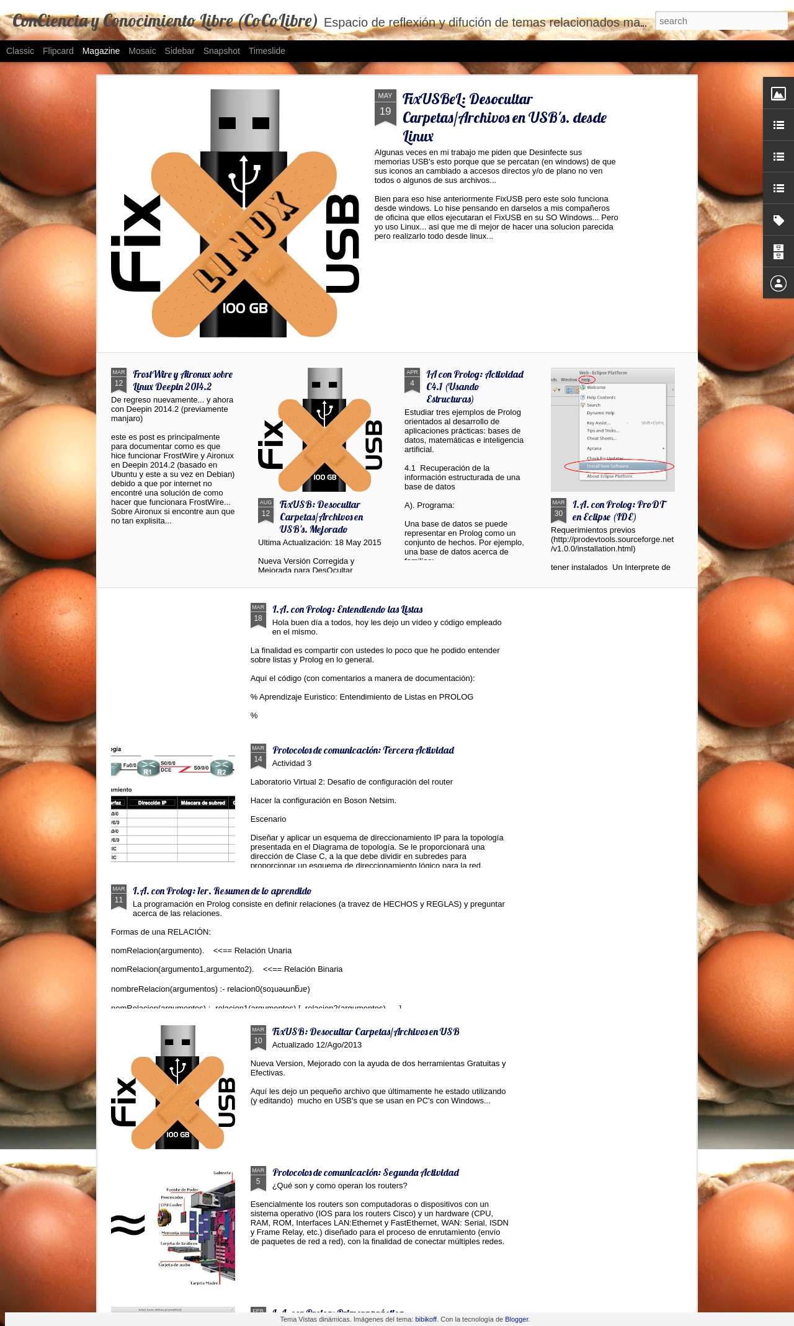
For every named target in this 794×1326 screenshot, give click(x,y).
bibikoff (426, 1319)
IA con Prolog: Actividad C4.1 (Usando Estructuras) (475, 386)
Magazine (101, 51)
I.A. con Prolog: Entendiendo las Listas (347, 609)
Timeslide (267, 51)
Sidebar (180, 51)
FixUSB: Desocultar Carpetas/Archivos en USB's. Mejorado (321, 516)
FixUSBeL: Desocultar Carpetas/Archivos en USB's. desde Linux (505, 117)
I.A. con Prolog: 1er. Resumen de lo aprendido (222, 890)
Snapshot (221, 51)
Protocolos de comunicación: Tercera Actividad (363, 750)
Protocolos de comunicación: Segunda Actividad (365, 1172)
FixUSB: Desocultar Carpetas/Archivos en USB (366, 1031)
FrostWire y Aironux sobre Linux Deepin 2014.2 (183, 380)
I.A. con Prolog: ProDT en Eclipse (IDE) (619, 510)
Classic (20, 51)
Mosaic (142, 51)
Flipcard (58, 51)
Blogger (516, 1319)
